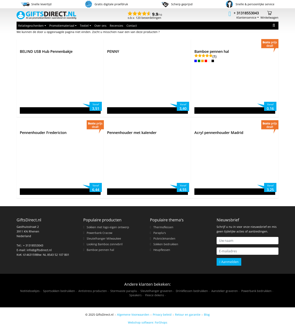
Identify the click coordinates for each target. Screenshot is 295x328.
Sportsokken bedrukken (59, 291)
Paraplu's (159, 233)
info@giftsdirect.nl (39, 250)
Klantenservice (246, 17)
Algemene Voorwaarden (133, 314)
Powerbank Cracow (99, 233)
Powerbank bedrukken (256, 291)
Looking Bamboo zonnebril (105, 244)
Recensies (116, 26)
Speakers (135, 295)
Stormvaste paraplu (123, 291)
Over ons (100, 26)
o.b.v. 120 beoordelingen (145, 16)
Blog (207, 314)
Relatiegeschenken (31, 26)
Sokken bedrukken (165, 244)
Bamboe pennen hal (100, 250)
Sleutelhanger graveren (156, 291)
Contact (131, 26)
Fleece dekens (154, 295)
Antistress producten (92, 291)
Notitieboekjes (30, 291)
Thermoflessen (163, 227)
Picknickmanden (164, 238)
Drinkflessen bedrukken (192, 291)
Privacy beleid (162, 314)
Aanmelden (229, 262)
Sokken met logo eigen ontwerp (108, 227)
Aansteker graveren (224, 291)
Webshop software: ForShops (147, 322)
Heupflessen (161, 250)
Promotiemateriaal (61, 26)
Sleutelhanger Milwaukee (104, 238)
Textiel (84, 26)
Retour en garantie (187, 314)
